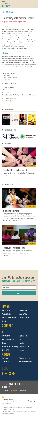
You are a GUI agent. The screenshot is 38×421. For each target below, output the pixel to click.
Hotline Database (12, 390)
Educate (21, 343)
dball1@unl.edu (10, 101)
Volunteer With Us (24, 358)
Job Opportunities (24, 346)
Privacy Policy (11, 415)
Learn (6, 307)
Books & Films (23, 314)
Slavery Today (6, 310)
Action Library (6, 336)
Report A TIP (6, 350)
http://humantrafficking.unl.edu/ (14, 22)
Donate (4, 343)
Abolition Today (23, 310)
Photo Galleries (6, 314)
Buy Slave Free (23, 336)
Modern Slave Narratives (9, 318)
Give (20, 339)
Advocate (21, 350)
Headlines (5, 321)
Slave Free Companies (8, 339)
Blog (5, 368)
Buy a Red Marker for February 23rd (15, 170)
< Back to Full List (7, 11)
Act (4, 332)
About (6, 354)
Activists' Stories (24, 318)
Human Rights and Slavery (10, 346)
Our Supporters (6, 358)
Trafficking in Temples (11, 210)
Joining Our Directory (25, 362)
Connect (7, 325)
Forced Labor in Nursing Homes (14, 247)
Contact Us (5, 362)
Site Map (4, 415)
